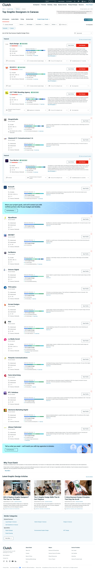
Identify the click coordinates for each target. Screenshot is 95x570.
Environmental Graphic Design (41, 530)
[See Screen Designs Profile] (5, 304)
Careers (27, 553)
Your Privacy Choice (14, 567)
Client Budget (29, 24)
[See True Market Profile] (6, 160)
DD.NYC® (13, 67)
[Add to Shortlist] (89, 42)
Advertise (74, 556)
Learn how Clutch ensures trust (79, 12)
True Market (14, 160)
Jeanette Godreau (18, 501)
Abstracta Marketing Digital (18, 410)
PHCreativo (12, 287)
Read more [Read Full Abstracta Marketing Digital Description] (48, 417)
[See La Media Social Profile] (5, 339)
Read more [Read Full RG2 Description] (48, 329)
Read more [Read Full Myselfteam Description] (48, 225)
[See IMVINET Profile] (5, 235)
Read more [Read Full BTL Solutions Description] (48, 400)
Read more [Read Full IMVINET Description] (48, 243)
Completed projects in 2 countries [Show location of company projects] (79, 177)
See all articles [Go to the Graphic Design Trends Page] (89, 476)
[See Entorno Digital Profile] (5, 270)
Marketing (49, 4)
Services (21, 24)
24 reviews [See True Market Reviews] (20, 162)
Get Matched (89, 19)
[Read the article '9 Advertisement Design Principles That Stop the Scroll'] (78, 495)
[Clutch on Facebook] (4, 561)
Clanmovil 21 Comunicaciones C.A (20, 138)
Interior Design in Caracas (40, 521)
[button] (22, 24)
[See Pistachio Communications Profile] (5, 358)
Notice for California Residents (28, 567)
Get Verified (74, 553)
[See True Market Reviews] (14, 162)
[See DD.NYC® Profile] (6, 67)
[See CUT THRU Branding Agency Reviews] (14, 94)
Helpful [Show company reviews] (9, 85)
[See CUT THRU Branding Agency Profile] (6, 92)
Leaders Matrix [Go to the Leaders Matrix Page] (14, 19)
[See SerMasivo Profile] (5, 252)
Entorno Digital (13, 270)
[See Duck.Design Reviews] (14, 45)
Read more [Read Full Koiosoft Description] (48, 194)
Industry (46, 24)
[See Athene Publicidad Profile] (5, 427)
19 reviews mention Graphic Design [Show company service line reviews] (36, 85)
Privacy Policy (6, 567)
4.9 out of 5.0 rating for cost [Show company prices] (56, 60)
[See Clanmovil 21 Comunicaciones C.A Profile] (5, 138)
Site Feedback (6, 555)
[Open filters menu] (62, 24)
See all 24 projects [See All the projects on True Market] (52, 171)
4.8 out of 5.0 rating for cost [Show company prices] (56, 177)
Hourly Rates (38, 24)
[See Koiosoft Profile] (5, 187)
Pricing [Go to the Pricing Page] (22, 19)
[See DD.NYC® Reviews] (14, 69)
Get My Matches (10, 210)
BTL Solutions (13, 392)
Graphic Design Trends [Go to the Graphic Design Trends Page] (42, 19)
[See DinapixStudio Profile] (5, 119)
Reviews (53, 24)
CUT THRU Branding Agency (20, 92)
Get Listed (74, 550)
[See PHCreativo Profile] (5, 287)
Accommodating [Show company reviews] (11, 60)
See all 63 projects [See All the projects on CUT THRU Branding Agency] (52, 104)
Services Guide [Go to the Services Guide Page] (29, 19)
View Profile (71, 45)
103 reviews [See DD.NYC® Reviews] (20, 69)
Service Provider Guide (77, 559)
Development (36, 4)
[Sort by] (84, 33)
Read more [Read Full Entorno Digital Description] (48, 277)
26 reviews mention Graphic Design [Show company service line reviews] (36, 60)
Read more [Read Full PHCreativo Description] (48, 295)
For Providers (69, 1)
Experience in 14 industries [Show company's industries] (34, 110)
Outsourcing (16, 508)
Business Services (62, 4)
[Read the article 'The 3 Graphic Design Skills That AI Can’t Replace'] (47, 495)
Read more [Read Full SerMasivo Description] (48, 260)
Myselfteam (12, 217)
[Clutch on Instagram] (10, 561)
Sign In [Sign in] (85, 1)
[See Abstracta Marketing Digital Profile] (5, 410)
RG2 (9, 322)
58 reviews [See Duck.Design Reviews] (20, 45)
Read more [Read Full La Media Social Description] (48, 347)
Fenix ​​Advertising (14, 375)
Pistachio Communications (18, 358)
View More (7, 538)
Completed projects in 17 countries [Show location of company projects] (79, 60)
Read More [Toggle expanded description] (7, 470)
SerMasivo (12, 252)
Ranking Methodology (31, 559)
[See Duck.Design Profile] (6, 44)
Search (47, 1)
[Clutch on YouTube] (13, 561)
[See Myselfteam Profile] (5, 218)
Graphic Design (9, 508)
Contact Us (5, 558)
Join (91, 1)
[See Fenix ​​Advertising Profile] (5, 375)
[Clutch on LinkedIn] (15, 561)
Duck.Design (14, 44)
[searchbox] (10, 24)
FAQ (27, 562)
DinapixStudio (13, 119)
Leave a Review (61, 1)
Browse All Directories (54, 550)
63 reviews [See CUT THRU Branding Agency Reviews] (20, 94)
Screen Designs (13, 304)
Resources (81, 4)
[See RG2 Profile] (5, 322)
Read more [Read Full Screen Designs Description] (48, 312)
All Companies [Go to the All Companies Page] (5, 19)
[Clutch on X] (7, 561)
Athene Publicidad (14, 427)
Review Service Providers (54, 553)
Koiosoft (11, 187)
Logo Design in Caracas (11, 521)
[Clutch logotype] (7, 548)
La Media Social (14, 339)
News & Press (29, 556)
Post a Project (89, 4)
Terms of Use (38, 567)
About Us (28, 550)
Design (55, 4)
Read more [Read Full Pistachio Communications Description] (48, 365)
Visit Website (82, 45)
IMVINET (11, 235)
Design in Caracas (67, 521)
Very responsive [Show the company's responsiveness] (75, 85)
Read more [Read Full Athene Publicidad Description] (48, 435)
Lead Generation (78, 508)
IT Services (43, 4)
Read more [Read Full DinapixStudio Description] (48, 127)
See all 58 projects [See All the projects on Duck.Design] (52, 55)
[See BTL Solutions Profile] (5, 393)
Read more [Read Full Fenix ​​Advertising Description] (48, 383)
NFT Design (66, 530)
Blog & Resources (53, 556)
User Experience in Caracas (11, 524)
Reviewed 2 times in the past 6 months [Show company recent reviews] (14, 110)
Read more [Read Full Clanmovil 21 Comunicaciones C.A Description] (48, 146)
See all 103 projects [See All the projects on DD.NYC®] (52, 80)
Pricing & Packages (72, 4)
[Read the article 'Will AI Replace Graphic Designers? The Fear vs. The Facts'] (16, 495)
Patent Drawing (9, 533)
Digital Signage (9, 530)
